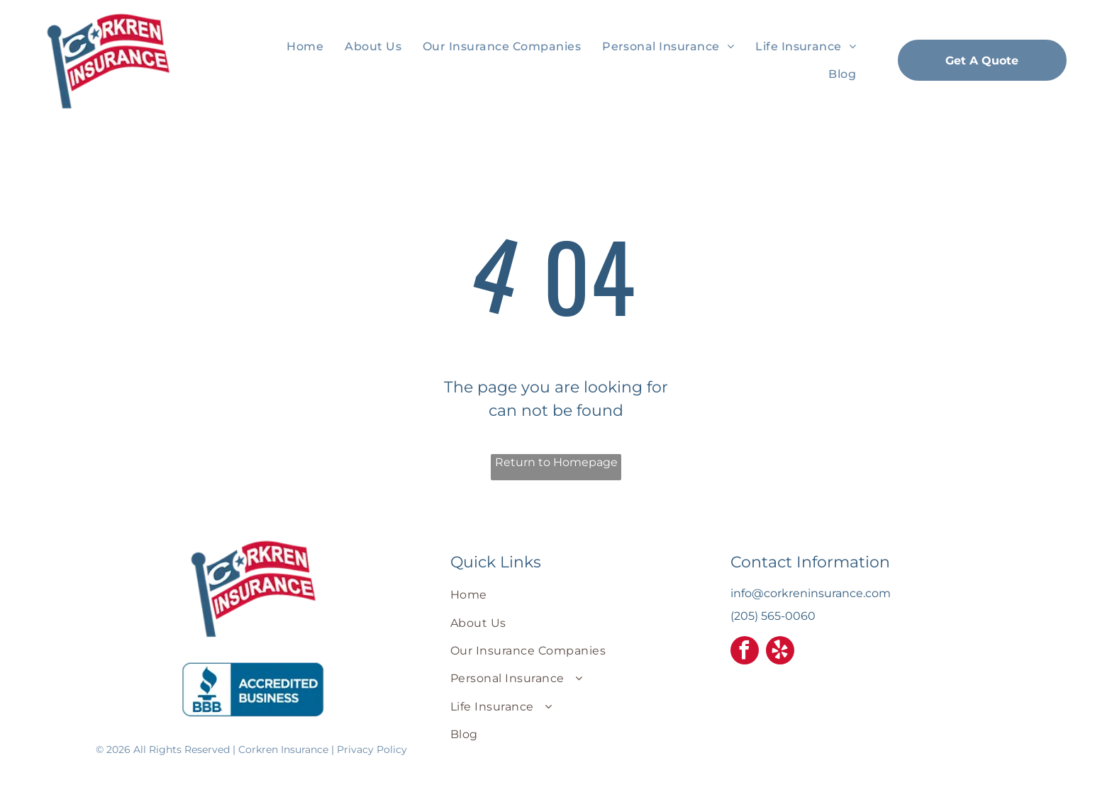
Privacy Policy (372, 749)
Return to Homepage (556, 462)
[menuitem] (305, 46)
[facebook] (744, 652)
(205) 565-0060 (773, 616)
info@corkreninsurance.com (810, 593)
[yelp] (780, 652)
